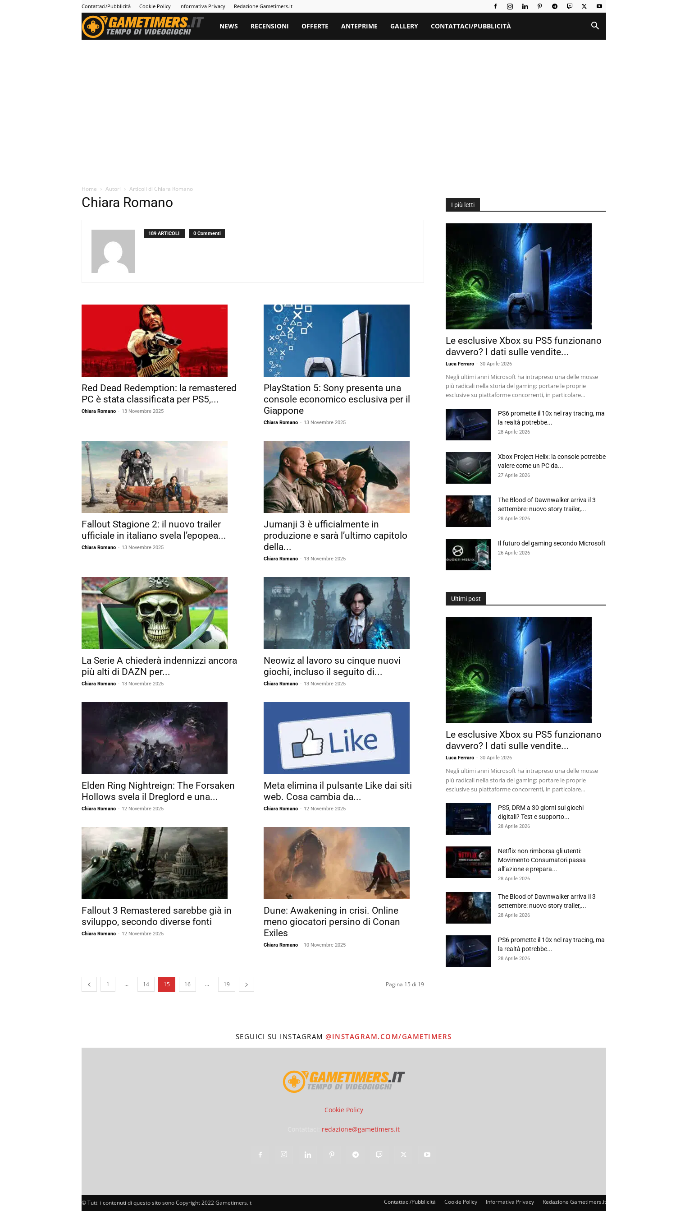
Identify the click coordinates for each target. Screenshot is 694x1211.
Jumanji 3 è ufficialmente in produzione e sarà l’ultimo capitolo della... (335, 535)
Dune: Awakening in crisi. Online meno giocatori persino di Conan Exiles (332, 921)
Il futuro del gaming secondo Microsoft (552, 543)
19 (227, 984)
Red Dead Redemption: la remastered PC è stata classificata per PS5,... (159, 394)
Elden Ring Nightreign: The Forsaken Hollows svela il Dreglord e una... (158, 791)
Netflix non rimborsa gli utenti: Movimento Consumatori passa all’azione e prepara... (542, 860)
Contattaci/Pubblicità (106, 6)
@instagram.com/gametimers (388, 1036)
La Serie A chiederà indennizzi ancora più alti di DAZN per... (159, 666)
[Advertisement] (343, 107)
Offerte (315, 26)
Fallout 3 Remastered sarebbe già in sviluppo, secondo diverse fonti (157, 916)
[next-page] (246, 984)
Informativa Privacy (202, 6)
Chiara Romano (99, 411)
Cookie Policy (155, 6)
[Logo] (147, 26)
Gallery (404, 26)
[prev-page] (89, 984)
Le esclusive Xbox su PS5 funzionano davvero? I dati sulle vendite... (524, 346)
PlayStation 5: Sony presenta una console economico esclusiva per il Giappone (337, 399)
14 (146, 984)
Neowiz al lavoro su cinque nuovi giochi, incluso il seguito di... (332, 666)
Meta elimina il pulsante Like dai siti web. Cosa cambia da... (338, 791)
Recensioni (270, 26)
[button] (595, 27)
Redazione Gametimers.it (263, 6)
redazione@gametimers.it (361, 1129)
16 (187, 984)
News (228, 26)
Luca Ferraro (460, 364)
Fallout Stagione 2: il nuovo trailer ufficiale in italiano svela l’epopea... (154, 530)
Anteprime (359, 26)
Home (89, 189)
